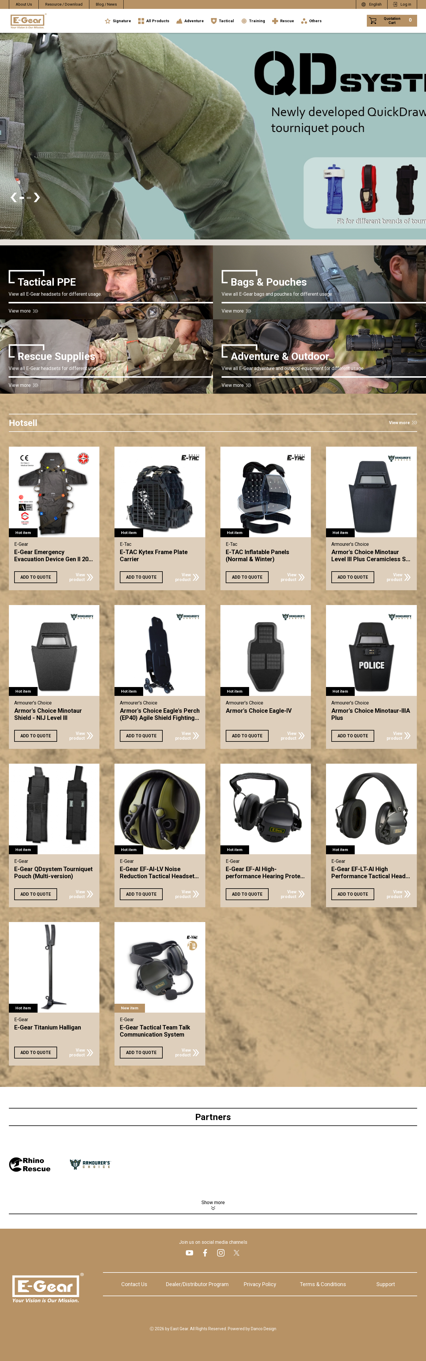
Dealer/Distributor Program (197, 1284)
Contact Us (134, 1284)
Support (385, 1284)
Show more (213, 1202)
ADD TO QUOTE (35, 577)
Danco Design (263, 1328)
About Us (24, 4)
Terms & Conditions (323, 1284)
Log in (406, 4)
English (375, 4)
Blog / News (106, 4)
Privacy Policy (260, 1284)
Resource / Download (64, 4)
